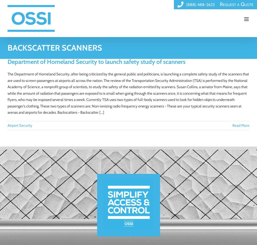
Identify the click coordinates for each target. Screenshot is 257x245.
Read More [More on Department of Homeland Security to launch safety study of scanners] (240, 125)
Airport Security (20, 125)
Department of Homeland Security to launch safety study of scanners (96, 61)
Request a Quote (236, 4)
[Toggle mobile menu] (246, 19)
